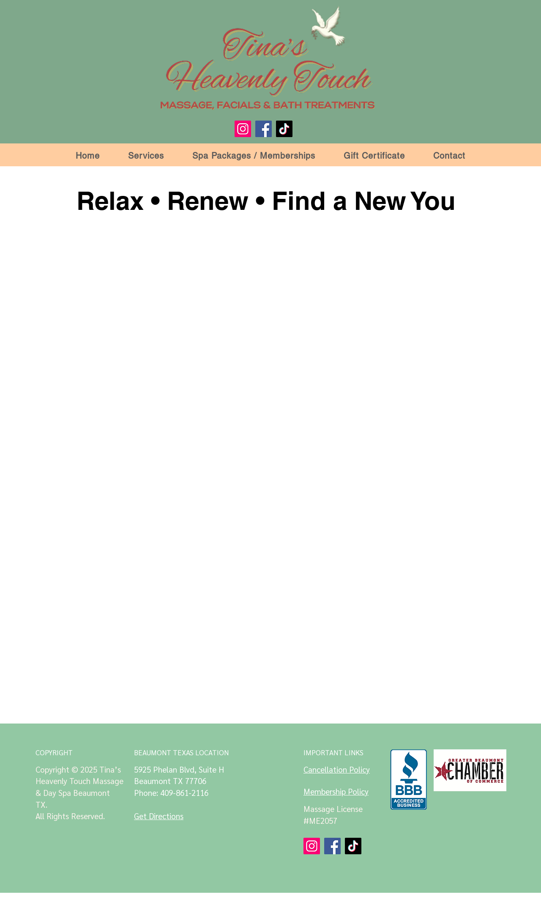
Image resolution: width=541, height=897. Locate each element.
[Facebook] (263, 129)
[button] (146, 155)
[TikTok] (284, 129)
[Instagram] (243, 129)
